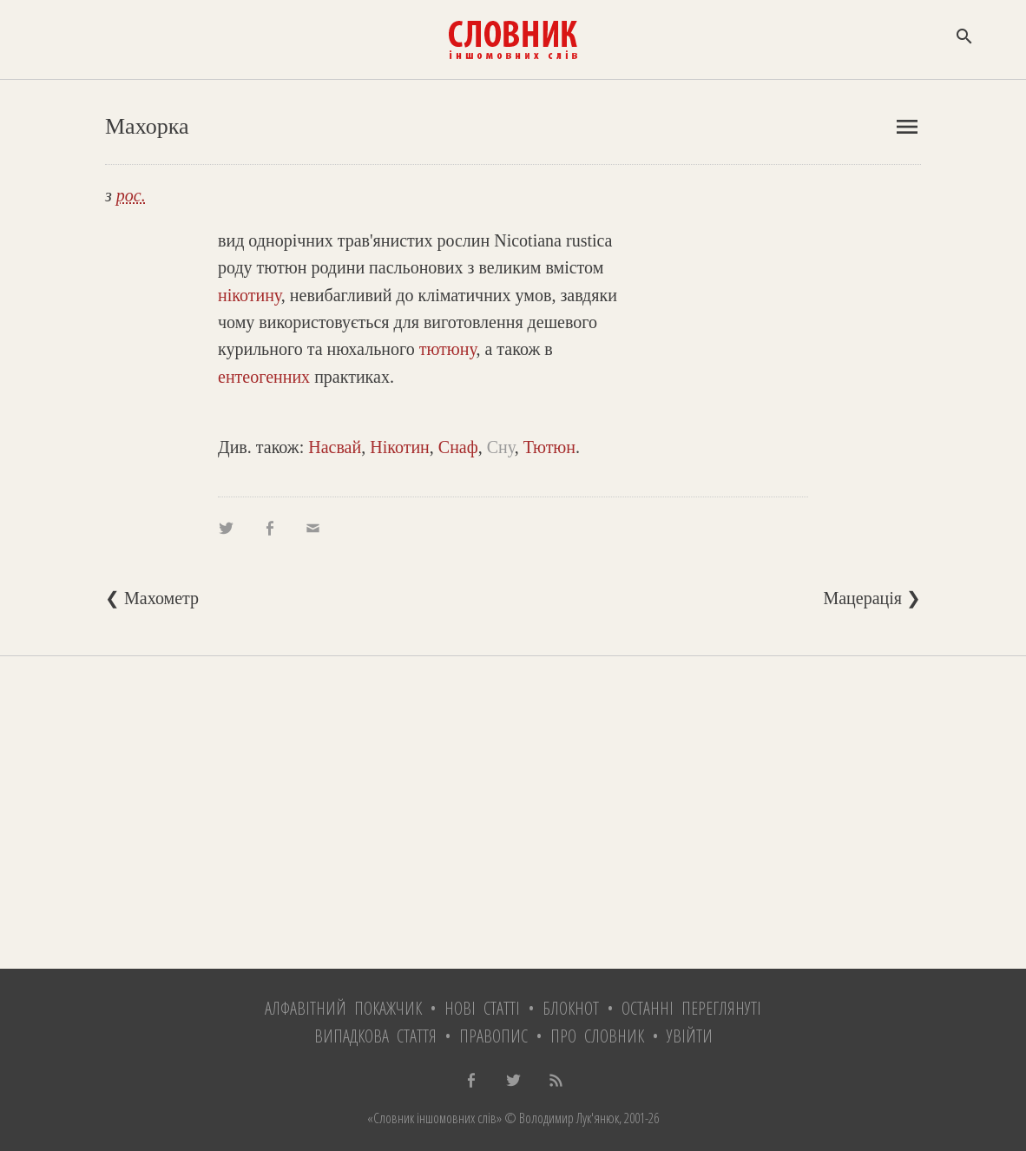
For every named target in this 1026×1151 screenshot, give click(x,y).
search (964, 36)
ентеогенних (264, 376)
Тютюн (549, 447)
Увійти (690, 1036)
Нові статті (482, 1008)
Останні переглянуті (691, 1008)
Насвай (334, 447)
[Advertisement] (513, 812)
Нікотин (400, 447)
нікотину (249, 295)
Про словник (597, 1036)
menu (907, 127)
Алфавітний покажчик (343, 1008)
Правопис (493, 1036)
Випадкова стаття (375, 1036)
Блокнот (571, 1008)
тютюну (448, 348)
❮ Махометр (152, 598)
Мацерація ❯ (872, 598)
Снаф (458, 447)
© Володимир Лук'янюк (560, 1118)
